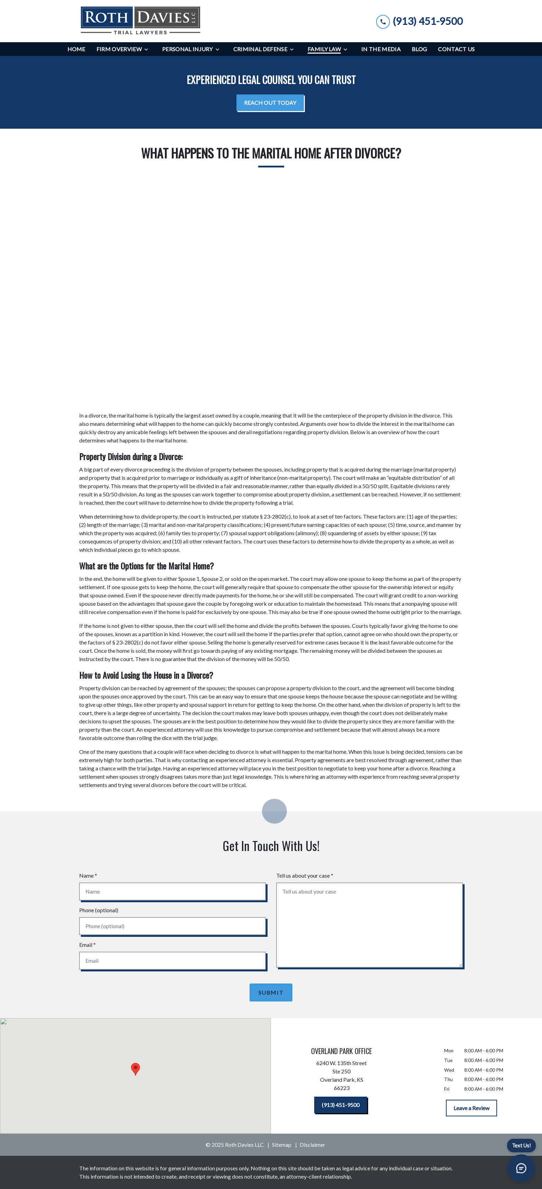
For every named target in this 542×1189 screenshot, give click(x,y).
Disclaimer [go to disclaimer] (312, 1144)
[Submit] (271, 992)
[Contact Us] (456, 49)
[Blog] (419, 49)
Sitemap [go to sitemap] (281, 1144)
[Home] (76, 49)
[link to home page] (140, 21)
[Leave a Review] (471, 1108)
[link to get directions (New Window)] (341, 1077)
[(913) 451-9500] (340, 1105)
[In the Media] (380, 49)
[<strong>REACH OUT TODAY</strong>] (270, 102)
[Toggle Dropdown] (148, 49)
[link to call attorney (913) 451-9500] (419, 20)
